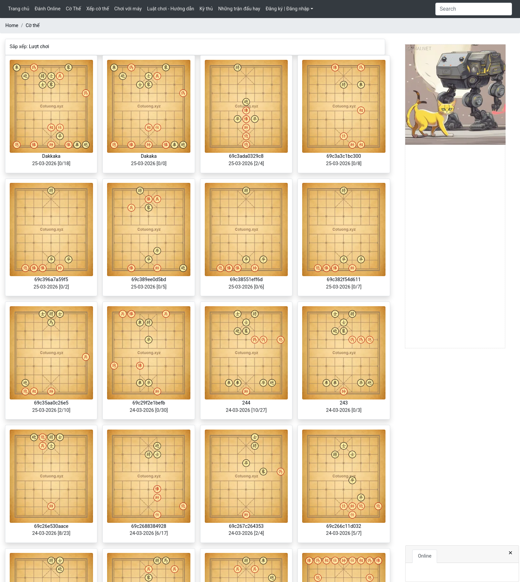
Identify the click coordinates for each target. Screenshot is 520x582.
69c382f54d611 (344, 279)
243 (344, 403)
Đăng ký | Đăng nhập (288, 9)
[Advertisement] (455, 247)
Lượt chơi (39, 46)
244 (246, 403)
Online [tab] (424, 556)
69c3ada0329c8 (246, 156)
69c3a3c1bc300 (344, 156)
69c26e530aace (51, 526)
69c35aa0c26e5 (51, 403)
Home (11, 25)
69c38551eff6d (246, 279)
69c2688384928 (148, 526)
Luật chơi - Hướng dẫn (170, 9)
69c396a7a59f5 (51, 279)
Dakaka (149, 156)
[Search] (473, 9)
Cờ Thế (73, 9)
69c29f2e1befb (149, 403)
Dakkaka (51, 156)
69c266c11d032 (343, 526)
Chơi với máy (128, 9)
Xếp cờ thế (97, 9)
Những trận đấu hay (239, 9)
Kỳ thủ (206, 9)
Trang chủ (18, 9)
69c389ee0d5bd (149, 279)
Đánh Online (47, 9)
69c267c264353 (246, 526)
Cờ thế (32, 25)
